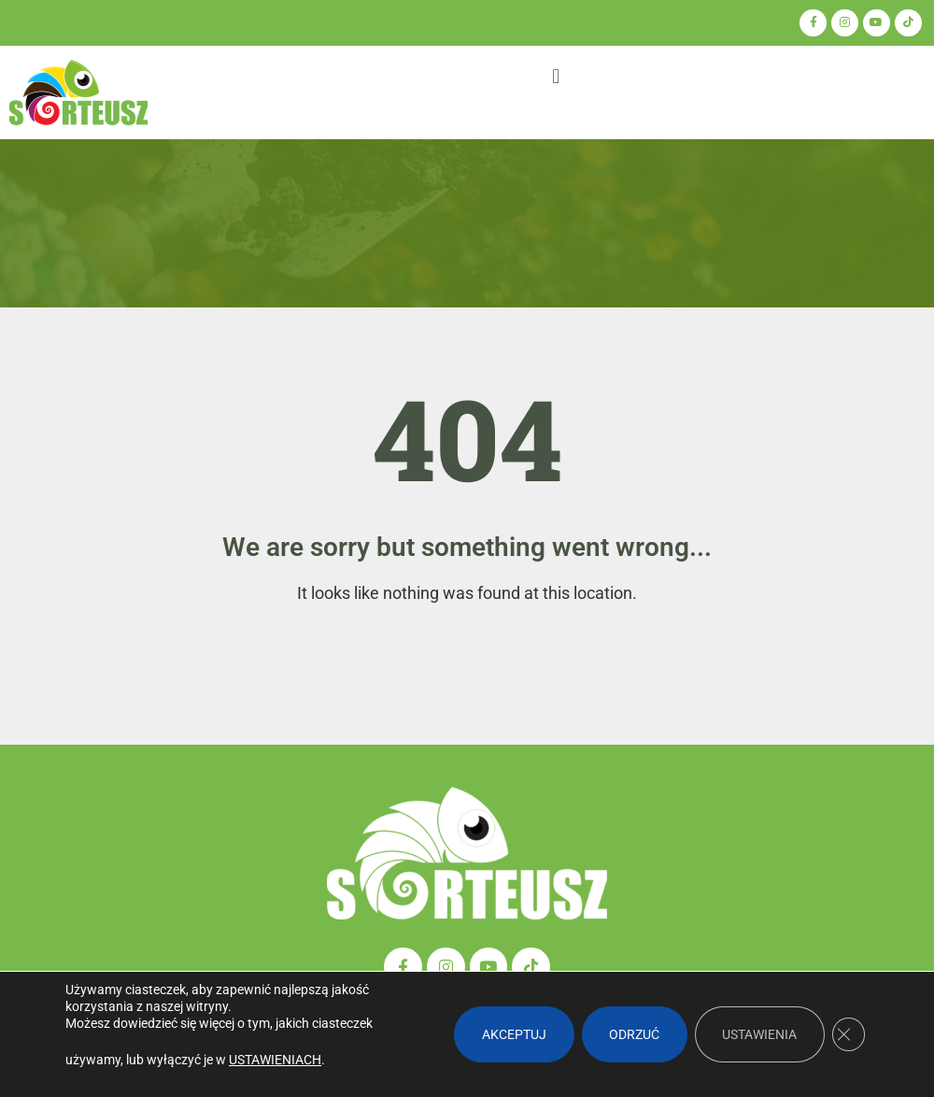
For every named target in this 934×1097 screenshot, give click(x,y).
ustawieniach (275, 1059)
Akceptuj (511, 1034)
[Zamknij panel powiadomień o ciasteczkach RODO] (848, 1034)
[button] (555, 77)
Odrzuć (632, 1034)
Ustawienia (758, 1034)
